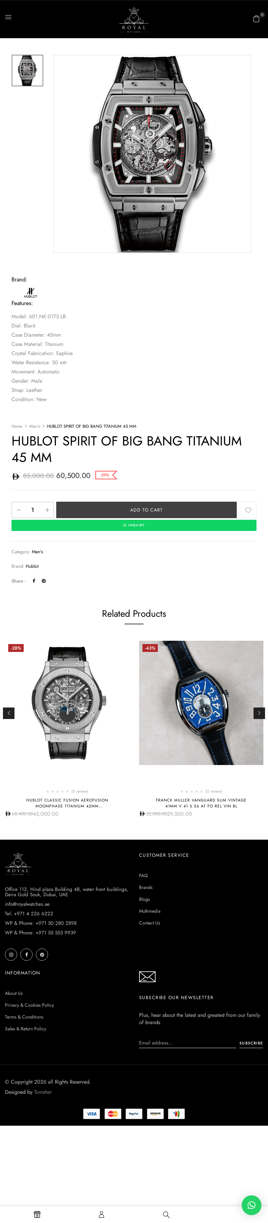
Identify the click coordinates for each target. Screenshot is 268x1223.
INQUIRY (134, 525)
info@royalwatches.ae (27, 904)
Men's (34, 426)
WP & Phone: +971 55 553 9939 (40, 933)
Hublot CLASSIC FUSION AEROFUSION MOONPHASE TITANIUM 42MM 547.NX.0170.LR (67, 806)
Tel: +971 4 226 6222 (29, 914)
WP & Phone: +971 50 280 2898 (41, 923)
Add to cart (146, 510)
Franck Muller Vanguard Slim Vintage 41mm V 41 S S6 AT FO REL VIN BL (201, 803)
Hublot (32, 566)
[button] (256, 18)
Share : (19, 581)
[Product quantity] (32, 509)
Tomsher (43, 1092)
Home (17, 426)
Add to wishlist (248, 510)
